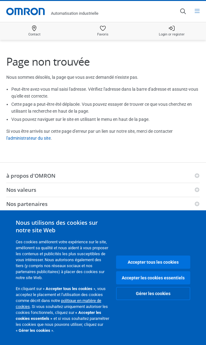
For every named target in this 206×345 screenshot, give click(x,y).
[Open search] (182, 11)
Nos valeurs (21, 189)
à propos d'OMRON (30, 175)
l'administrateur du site (28, 138)
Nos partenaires (26, 204)
